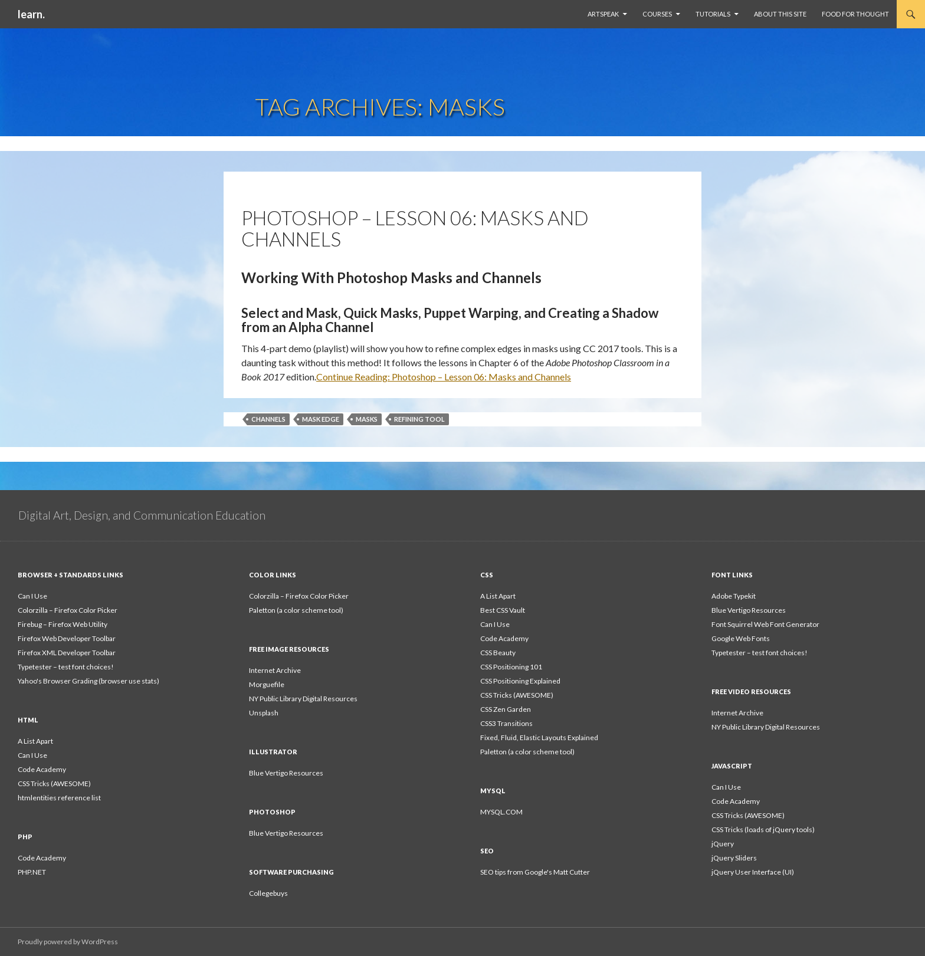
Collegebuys (268, 893)
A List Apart (498, 596)
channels (268, 419)
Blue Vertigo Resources (748, 610)
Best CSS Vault (502, 610)
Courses (657, 14)
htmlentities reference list (59, 797)
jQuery (722, 843)
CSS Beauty (498, 652)
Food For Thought (855, 14)
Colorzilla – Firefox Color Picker (67, 610)
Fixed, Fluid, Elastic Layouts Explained (539, 737)
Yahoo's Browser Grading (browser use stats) (88, 680)
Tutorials (713, 14)
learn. (31, 14)
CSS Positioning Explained (520, 680)
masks (367, 419)
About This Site (780, 14)
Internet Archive (275, 670)
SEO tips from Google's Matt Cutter (535, 872)
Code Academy (504, 638)
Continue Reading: (443, 376)
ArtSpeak (603, 14)
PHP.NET (32, 872)
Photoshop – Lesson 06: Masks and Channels (415, 228)
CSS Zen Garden (505, 709)
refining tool (419, 419)
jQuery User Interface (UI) (752, 872)
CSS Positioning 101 (511, 666)
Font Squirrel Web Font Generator (765, 624)
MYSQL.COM (501, 811)
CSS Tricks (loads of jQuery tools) (763, 829)
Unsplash (263, 712)
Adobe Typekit (733, 596)
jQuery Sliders (734, 857)
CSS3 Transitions (506, 723)
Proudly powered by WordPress (68, 941)
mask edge (320, 419)
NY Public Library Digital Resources (303, 698)
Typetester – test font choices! (66, 666)
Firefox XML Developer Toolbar (67, 652)
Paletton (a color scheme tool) (296, 610)
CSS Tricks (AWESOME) (516, 695)
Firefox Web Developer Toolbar (67, 638)
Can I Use (32, 596)
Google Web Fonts (740, 638)
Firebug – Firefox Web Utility (62, 624)
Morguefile (266, 684)
